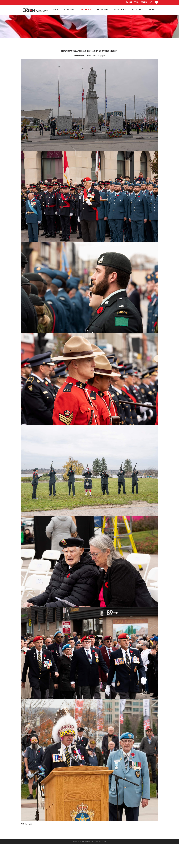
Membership (102, 10)
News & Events (119, 10)
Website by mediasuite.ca (97, 841)
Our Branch (69, 10)
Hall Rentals (137, 10)
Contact (152, 10)
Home (55, 10)
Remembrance (85, 10)
